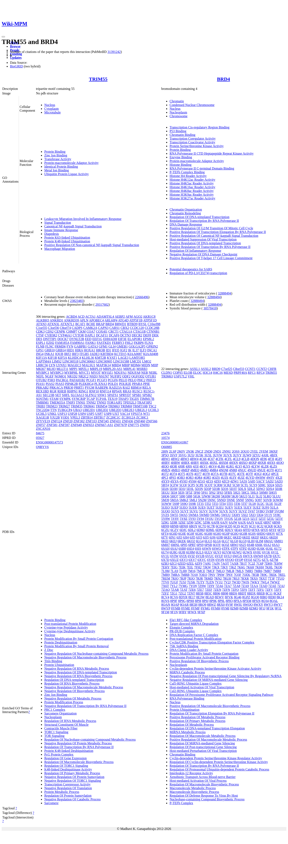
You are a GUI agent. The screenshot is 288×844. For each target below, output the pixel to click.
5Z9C (198, 522)
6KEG (264, 537)
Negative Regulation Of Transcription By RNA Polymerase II (85, 706)
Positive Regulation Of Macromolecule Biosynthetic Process (209, 706)
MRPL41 (129, 369)
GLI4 (112, 346)
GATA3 (93, 346)
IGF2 (123, 350)
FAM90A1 (77, 342)
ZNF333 (91, 421)
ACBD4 (71, 316)
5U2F (278, 504)
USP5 (90, 413)
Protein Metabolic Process (61, 792)
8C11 (269, 593)
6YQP (239, 560)
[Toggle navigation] (3, 36)
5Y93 (192, 518)
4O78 (206, 474)
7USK (191, 582)
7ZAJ (281, 586)
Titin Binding (53, 661)
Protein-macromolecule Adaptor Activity (71, 163)
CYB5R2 (51, 335)
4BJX (273, 455)
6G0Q (234, 533)
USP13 (62, 413)
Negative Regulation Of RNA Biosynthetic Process (78, 676)
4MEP (185, 470)
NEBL (153, 372)
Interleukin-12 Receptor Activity (191, 773)
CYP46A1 (65, 335)
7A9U (207, 563)
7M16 (191, 571)
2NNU (226, 451)
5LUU (276, 496)
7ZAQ (165, 589)
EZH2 (50, 342)
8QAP (175, 604)
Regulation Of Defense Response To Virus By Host (203, 795)
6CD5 (228, 526)
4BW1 (165, 459)
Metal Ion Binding (56, 170)
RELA (146, 387)
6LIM (259, 541)
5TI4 (222, 504)
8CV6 (174, 597)
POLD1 (113, 384)
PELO (132, 380)
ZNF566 (151, 421)
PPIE (146, 384)
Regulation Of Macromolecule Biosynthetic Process (79, 762)
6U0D (252, 548)
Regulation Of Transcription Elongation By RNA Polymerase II (211, 713)
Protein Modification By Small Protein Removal (76, 646)
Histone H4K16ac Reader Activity (192, 187)
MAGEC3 (74, 365)
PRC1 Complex (54, 709)
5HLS (254, 492)
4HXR (261, 462)
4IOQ (165, 466)
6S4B (250, 545)
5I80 (182, 496)
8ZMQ (253, 608)
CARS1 (114, 328)
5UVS (175, 511)
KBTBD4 (106, 354)
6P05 (183, 545)
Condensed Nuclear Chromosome (191, 105)
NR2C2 (83, 376)
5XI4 (260, 515)
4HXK (204, 462)
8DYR (183, 597)
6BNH (183, 526)
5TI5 (229, 504)
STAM (53, 399)
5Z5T (262, 518)
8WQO (248, 604)
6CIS (236, 526)
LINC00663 (87, 361)
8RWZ (211, 604)
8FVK (229, 597)
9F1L (278, 608)
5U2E (269, 504)
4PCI (164, 477)
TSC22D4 (42, 410)
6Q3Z (225, 545)
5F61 (204, 492)
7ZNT (191, 593)
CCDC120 (137, 328)
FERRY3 (118, 342)
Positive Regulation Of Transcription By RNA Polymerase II (209, 247)
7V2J (227, 582)
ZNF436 (127, 421)
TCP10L (101, 399)
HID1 (70, 350)
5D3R (216, 489)
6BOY (193, 526)
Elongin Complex (181, 627)
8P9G (181, 601)
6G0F (190, 533)
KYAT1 (112, 357)
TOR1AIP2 (114, 402)
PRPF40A (240, 372)
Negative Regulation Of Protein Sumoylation (74, 777)
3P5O (165, 455)
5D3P (207, 489)
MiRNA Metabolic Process (187, 732)
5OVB (267, 500)
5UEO (165, 507)
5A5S (243, 481)
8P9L (221, 601)
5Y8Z (183, 518)
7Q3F (237, 575)
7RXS (254, 578)
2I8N (164, 451)
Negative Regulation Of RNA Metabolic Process (76, 668)
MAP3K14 (103, 365)
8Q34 (265, 601)
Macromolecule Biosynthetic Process (194, 792)
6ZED (182, 563)
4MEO (175, 470)
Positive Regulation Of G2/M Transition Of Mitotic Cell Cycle (211, 228)
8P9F (173, 601)
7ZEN (217, 589)
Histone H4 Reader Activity (187, 176)
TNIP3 (70, 402)
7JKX (215, 567)
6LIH (251, 541)
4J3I (196, 466)
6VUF (219, 556)
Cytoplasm (51, 108)
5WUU (226, 515)
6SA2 (267, 545)
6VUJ (228, 556)
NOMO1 (60, 376)
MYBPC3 (56, 372)
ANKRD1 (56, 320)
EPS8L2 (148, 339)
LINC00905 (104, 361)
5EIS (181, 492)
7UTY (200, 582)
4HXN (233, 462)
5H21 (237, 492)
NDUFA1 (120, 372)
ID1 (108, 350)
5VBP (270, 511)
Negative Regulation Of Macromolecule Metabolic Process (83, 687)
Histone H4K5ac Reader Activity (191, 183)
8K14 (280, 597)
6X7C (277, 556)
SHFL (66, 395)
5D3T (233, 489)
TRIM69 (126, 406)
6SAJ (174, 548)
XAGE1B (42, 417)
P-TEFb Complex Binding (187, 172)
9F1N (174, 612)
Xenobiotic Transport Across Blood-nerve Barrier (202, 777)
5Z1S (246, 518)
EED (88, 339)
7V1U (219, 582)
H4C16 (218, 372)
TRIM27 (64, 406)
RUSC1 (137, 391)
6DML (210, 530)
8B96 (216, 593)
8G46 (237, 597)
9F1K (270, 608)
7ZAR (175, 589)
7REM (165, 578)
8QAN (165, 604)
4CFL (228, 459)
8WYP (165, 608)
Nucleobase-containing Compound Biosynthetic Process (206, 799)
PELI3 (123, 380)
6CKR (268, 526)
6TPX (226, 548)
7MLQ (220, 571)
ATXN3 (41, 324)
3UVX (227, 455)
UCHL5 (41, 413)
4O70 (270, 470)
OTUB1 (150, 376)
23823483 (76, 301)
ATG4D (123, 320)
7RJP (182, 578)
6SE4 (190, 548)
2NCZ (199, 451)
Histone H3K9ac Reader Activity (191, 194)
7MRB (185, 575)
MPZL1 (83, 369)
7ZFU (260, 589)
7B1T (243, 563)
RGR (53, 391)
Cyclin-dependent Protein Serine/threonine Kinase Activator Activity (215, 668)
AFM (129, 316)
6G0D (173, 533)
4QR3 (189, 477)
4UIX (224, 477)
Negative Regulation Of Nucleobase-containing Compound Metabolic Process (96, 653)
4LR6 (221, 466)
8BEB (261, 593)
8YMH (215, 608)
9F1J (262, 608)
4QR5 (207, 477)
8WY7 (278, 604)
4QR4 (198, 477)
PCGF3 (102, 380)
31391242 (114, 52)
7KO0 (278, 567)
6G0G (199, 533)
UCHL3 (153, 410)
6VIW (174, 556)
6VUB (200, 556)
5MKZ (184, 500)
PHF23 (151, 380)
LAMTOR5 (137, 357)
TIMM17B (147, 399)
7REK (272, 575)
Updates (16, 57)
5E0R (278, 489)
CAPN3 (103, 328)
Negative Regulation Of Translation (68, 788)
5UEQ (183, 507)
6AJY (250, 522)
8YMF (195, 608)
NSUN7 (104, 376)
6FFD (247, 530)
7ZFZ (165, 593)
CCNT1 (250, 369)
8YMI (225, 608)
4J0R (181, 466)
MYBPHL (71, 372)
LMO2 (146, 361)
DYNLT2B (76, 339)
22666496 (141, 297)
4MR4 (213, 470)
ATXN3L (53, 324)
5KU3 (243, 496)
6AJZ (259, 522)
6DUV (229, 530)
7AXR (234, 563)
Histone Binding (180, 164)
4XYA (174, 481)
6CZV (174, 530)
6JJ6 (212, 537)
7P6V (211, 575)
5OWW (166, 504)
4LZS (273, 466)
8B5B (199, 593)
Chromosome (178, 116)
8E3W (200, 597)
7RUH (227, 578)
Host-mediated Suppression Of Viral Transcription (202, 239)
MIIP (154, 365)
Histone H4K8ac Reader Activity (191, 191)
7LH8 (183, 571)
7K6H (250, 567)
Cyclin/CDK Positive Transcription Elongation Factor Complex (211, 642)
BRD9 (216, 369)
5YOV (218, 518)
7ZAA (254, 586)
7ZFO (235, 589)
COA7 (91, 331)
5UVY (233, 511)
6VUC (209, 556)
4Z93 (217, 481)
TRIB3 (40, 406)
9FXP (201, 612)
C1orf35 (41, 328)
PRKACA (56, 387)
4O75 (181, 474)
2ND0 (208, 451)
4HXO (243, 462)
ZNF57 (41, 425)
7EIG (174, 567)
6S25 (242, 545)
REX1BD (42, 391)
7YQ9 (193, 586)
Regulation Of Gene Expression (65, 758)
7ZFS (243, 589)
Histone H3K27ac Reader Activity (192, 198)
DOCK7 (62, 339)
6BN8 (276, 522)
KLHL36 (88, 357)
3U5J (190, 455)
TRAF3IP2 (144, 402)
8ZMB (243, 608)
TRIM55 (98, 79)
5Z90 (190, 522)
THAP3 (123, 399)
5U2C (261, 504)
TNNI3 (101, 402)
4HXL (214, 462)
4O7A (215, 474)
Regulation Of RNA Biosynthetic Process (72, 683)
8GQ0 (255, 597)
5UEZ (257, 507)
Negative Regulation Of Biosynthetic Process (74, 691)
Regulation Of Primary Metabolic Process (72, 773)
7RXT (263, 578)
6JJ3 (199, 537)
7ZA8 (236, 586)
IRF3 (75, 354)
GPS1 (40, 350)
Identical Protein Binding (61, 166)
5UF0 (265, 507)
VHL (191, 376)
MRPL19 (96, 369)
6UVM (226, 552)
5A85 (251, 481)
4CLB (245, 459)
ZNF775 (133, 425)
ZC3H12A (128, 417)
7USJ (182, 582)
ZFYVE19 (43, 421)
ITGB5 (84, 354)
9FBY (183, 612)
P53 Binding (177, 131)
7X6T (165, 586)
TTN (53, 410)
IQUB (59, 354)
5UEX (238, 507)
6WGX (237, 556)
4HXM (223, 462)
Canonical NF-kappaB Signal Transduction (73, 226)
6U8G (173, 552)
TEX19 (112, 399)
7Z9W (202, 586)
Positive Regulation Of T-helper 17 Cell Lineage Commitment (210, 258)
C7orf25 (226, 369)
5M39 (165, 500)
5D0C (262, 485)
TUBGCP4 (64, 410)
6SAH (165, 548)
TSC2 (152, 406)
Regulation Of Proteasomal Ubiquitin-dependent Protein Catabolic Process (219, 769)
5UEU (219, 507)
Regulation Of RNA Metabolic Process (70, 721)
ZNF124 (56, 421)
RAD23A (115, 387)
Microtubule (52, 112)
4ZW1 (234, 481)
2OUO (244, 451)
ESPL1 (40, 342)
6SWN (206, 548)
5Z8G (165, 522)
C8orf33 (238, 369)
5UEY (247, 507)
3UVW (217, 455)
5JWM (206, 496)
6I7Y (164, 537)
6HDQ (261, 533)
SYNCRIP (79, 399)
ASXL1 (195, 369)
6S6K (259, 545)
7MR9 (165, 575)
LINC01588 (121, 361)
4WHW (260, 477)
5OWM (278, 500)
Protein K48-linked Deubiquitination (68, 750)
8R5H (193, 604)
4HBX (185, 462)
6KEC (228, 537)
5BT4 (165, 485)
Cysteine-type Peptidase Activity (66, 627)
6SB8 (182, 548)
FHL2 (129, 342)
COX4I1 (102, 331)
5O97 (258, 500)
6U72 (278, 548)
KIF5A (62, 357)
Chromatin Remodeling (185, 213)
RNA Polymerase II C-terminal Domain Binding (201, 168)
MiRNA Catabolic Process (187, 672)
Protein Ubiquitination (59, 665)
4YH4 (192, 481)
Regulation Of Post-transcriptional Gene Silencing (203, 747)
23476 (165, 433)
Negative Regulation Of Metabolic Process (72, 698)
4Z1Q (201, 481)
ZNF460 (139, 421)
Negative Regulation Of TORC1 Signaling (72, 780)
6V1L (275, 552)
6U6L (269, 548)
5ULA (274, 507)
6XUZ (174, 560)
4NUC (242, 470)
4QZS (216, 477)
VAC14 (125, 413)
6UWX (247, 552)
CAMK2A (90, 328)
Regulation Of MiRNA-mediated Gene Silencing (202, 743)
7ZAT (183, 589)
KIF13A (41, 357)
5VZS (165, 515)
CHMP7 (71, 331)
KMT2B (100, 357)
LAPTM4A (43, 361)
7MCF (210, 571)
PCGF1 (91, 380)
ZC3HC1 (142, 417)
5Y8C (277, 515)
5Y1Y (268, 515)
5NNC (211, 500)
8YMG (205, 608)
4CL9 (236, 459)
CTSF (40, 335)
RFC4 (261, 372)
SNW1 (101, 395)
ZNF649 (76, 425)
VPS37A (136, 413)
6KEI (164, 541)
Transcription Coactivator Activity (192, 142)
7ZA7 (228, 586)
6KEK (182, 541)
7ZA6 (219, 586)
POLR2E (125, 384)
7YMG (183, 586)
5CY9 (253, 485)
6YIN (210, 560)
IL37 (135, 350)
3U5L (208, 455)
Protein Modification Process (63, 702)
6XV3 (183, 560)
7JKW (207, 567)
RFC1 (252, 372)
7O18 (194, 575)
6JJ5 (206, 537)
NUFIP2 (115, 376)
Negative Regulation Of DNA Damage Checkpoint (203, 254)
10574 (165, 438)
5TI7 (244, 504)
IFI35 (115, 350)
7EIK (182, 567)
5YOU (209, 518)
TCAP (90, 399)
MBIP (126, 365)
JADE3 (95, 354)
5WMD (204, 515)
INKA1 (49, 354)
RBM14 (136, 387)
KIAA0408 (150, 354)
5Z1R (237, 518)
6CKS (278, 526)
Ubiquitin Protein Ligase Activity (66, 174)
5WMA (193, 515)
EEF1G (97, 339)
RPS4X (117, 391)
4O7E (241, 474)
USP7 (99, 413)
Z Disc (48, 650)
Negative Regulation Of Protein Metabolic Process (78, 743)
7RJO (174, 578)
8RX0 (221, 604)
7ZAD (263, 586)
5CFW (174, 485)
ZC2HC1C (113, 417)
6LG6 (217, 541)
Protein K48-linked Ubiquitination (67, 241)
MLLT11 (62, 369)
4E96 (263, 459)
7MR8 (277, 571)
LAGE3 (123, 357)
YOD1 (65, 417)
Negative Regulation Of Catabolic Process (72, 799)
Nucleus (49, 105)
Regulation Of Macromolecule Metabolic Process (202, 736)
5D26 (165, 489)
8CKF (277, 593)
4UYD (249, 477)
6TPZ (243, 548)
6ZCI (173, 563)
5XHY (236, 515)
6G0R (243, 533)
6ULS (200, 552)
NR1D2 (72, 376)
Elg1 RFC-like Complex (185, 620)
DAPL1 (90, 335)
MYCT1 (84, 372)
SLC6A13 (77, 395)
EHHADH (110, 339)
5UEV (229, 507)
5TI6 (237, 504)
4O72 (165, 474)
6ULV (208, 552)
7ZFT (251, 589)
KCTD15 (120, 354)
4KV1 (203, 466)
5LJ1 (251, 496)
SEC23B (48, 395)
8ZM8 (234, 608)
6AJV (224, 522)
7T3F (271, 578)
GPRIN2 (152, 346)
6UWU (237, 552)
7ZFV (269, 589)
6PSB (208, 545)
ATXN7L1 (67, 324)
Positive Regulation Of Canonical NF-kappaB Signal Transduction (213, 235)
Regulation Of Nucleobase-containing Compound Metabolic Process (90, 739)
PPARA (137, 384)
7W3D (236, 582)
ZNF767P (120, 425)
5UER (193, 507)
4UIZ (241, 477)
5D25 (278, 485)
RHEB (61, 391)
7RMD (208, 578)
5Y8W (165, 518)
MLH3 (51, 369)
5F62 (212, 492)
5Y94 (200, 518)
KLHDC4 (74, 357)
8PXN (256, 601)
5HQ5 (273, 492)
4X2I (278, 477)
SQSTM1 (42, 399)
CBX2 (125, 328)
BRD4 (223, 79)
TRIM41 (89, 406)
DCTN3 (125, 335)
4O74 (173, 474)
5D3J (181, 489)
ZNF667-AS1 (104, 425)
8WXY (258, 604)
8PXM (246, 601)
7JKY (224, 567)
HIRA (79, 350)
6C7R (211, 526)
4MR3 (204, 470)
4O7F (249, 474)
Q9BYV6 (42, 447)
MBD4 (116, 365)
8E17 (191, 597)
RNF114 (105, 391)
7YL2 (174, 586)
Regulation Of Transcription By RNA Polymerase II (204, 220)
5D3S (224, 489)
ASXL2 (206, 369)
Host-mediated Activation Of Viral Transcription (201, 687)
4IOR (173, 466)
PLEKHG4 (86, 384)
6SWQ (216, 548)
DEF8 (147, 335)
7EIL (190, 567)
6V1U (165, 556)
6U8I (181, 552)
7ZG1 (173, 593)
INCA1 (152, 350)
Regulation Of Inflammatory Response (195, 250)
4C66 (203, 459)
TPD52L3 (129, 402)
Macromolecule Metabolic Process (192, 788)
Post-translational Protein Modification (70, 623)
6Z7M (274, 560)
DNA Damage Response (185, 224)
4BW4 (194, 459)
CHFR (272, 369)
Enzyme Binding (180, 157)
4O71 (278, 470)
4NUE (261, 470)
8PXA (238, 601)
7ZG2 (182, 593)
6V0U (257, 552)
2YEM (263, 451)
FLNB (40, 346)
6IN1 (172, 537)
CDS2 (50, 331)
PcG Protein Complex (58, 754)
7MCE (200, 571)
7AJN (216, 563)
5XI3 (252, 515)
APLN (84, 320)
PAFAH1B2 (77, 380)
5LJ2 (259, 496)
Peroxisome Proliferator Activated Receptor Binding (204, 657)
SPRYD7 (125, 395)
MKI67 (41, 369)
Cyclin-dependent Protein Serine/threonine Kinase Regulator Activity (215, 758)
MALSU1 (88, 365)
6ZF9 (198, 563)
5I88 (189, 496)
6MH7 (165, 545)
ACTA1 (90, 316)
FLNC (49, 346)
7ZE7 (200, 589)
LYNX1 (61, 365)
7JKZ (232, 567)
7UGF (174, 582)
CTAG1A (126, 331)
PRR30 (68, 387)
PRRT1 (79, 387)
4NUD (251, 470)
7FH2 (197, 567)
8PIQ (229, 601)
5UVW (213, 511)
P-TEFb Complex (181, 803)
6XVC (202, 560)
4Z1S (209, 481)
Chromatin (176, 101)
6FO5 (264, 530)
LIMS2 (57, 361)
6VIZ (191, 556)
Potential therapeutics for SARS (190, 269)
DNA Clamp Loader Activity (188, 650)
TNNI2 (91, 402)
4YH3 (183, 481)
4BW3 (184, 459)
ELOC (197, 372)
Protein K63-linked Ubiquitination (67, 237)
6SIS (198, 548)
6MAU (268, 541)
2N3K (190, 451)
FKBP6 (139, 342)
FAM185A (62, 342)
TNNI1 (80, 402)
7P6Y (229, 575)
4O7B (223, 474)
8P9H (190, 601)
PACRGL (62, 380)
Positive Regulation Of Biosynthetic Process (199, 661)
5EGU (165, 492)
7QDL (246, 575)
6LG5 (208, 541)
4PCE (275, 474)
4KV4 (212, 466)
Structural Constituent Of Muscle (66, 724)
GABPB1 (80, 346)
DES (39, 339)
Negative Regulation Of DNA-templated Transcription (80, 672)
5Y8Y (175, 518)
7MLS (239, 571)
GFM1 (103, 346)
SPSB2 (147, 395)
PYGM (89, 387)
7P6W (220, 575)
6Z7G (257, 560)
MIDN (145, 365)
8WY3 (268, 604)
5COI (183, 485)
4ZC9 (225, 481)
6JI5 (192, 537)
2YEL (254, 451)
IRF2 (67, 354)
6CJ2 (260, 526)
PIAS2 (50, 384)
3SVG (182, 455)
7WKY (255, 582)
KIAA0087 (134, 354)
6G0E (182, 533)
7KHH (259, 567)
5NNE (231, 500)
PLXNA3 (100, 384)
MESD (228, 372)
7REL (282, 575)
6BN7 (267, 522)
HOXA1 (89, 350)
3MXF (273, 451)
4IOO (280, 462)
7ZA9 (245, 586)
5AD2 (270, 481)
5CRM (218, 485)
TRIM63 (114, 406)
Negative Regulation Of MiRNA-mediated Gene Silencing (208, 680)
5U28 (252, 504)
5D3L (190, 489)
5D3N (199, 489)
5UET (210, 507)
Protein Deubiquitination (60, 642)
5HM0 (263, 492)
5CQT (208, 485)
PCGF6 (113, 380)
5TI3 (215, 504)
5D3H (173, 489)
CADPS (77, 328)
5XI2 (244, 515)
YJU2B (55, 417)
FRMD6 (60, 346)
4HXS (271, 462)
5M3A (174, 500)
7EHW (278, 563)
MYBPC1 (42, 372)
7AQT (225, 563)
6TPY (235, 548)
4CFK (219, 459)
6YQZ (248, 560)
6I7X (279, 533)
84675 (40, 433)
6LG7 (225, 541)
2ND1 (217, 451)
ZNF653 (88, 425)
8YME (185, 608)
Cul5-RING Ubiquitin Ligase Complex (195, 683)
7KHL (269, 567)
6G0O (217, 533)
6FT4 (164, 533)
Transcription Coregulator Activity (192, 138)
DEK (155, 335)
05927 (40, 438)
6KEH (273, 537)
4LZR (265, 466)
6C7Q (202, 526)
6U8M (190, 552)
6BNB (174, 526)
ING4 (39, 354)
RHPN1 (72, 391)
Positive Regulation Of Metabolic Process (197, 717)
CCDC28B (152, 328)
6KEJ (173, 541)
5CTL (244, 485)
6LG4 (200, 541)
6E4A (238, 530)
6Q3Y (217, 545)
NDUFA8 (133, 372)
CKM (82, 331)
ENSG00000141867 (174, 442)
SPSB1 (136, 395)
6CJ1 (252, 526)
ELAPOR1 (134, 339)
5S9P (175, 504)
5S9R (192, 504)
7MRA (175, 575)
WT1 (146, 413)
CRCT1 (113, 331)
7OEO (203, 575)
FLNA (149, 342)
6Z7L (265, 560)
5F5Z (189, 492)
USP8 (107, 413)
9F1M (165, 612)
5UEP (174, 507)
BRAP (100, 324)
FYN (70, 346)
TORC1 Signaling (56, 732)
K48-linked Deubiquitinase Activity (68, 769)
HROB (100, 350)
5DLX (242, 489)
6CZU (165, 530)
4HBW (175, 462)
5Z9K (206, 522)
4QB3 (181, 477)
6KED (237, 537)
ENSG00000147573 (49, 442)
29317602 (102, 304)
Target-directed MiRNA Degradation (194, 623)
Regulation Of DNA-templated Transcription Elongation (207, 728)
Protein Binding (55, 151)
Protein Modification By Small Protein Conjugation (78, 638)
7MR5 (249, 571)
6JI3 (179, 537)
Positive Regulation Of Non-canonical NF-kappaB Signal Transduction (91, 245)
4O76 (189, 474)
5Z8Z (182, 522)
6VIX (183, 556)
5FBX (228, 492)
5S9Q (184, 504)
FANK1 (90, 342)
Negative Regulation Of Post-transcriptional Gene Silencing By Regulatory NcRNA (225, 676)
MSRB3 (141, 369)
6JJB (219, 537)
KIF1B (52, 357)
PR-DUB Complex (182, 631)
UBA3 (77, 410)
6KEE (246, 537)
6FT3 (281, 530)
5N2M (202, 500)
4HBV (165, 462)
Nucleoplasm (178, 112)
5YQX (228, 518)
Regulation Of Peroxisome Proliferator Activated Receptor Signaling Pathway (221, 694)
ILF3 (143, 350)
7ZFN (226, 589)
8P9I (198, 601)
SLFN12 (90, 395)
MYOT (96, 372)
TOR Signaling (54, 736)
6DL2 (192, 530)
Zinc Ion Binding (55, 155)
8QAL (273, 601)
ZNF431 (115, 421)
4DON (254, 459)
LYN (52, 365)
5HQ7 (174, 496)
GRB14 (61, 350)
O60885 (166, 447)
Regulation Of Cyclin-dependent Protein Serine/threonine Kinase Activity (218, 762)
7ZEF (208, 589)
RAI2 (126, 387)
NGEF (49, 376)
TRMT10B (140, 406)
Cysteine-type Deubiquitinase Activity (69, 631)
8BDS (233, 593)
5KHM (225, 496)
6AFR (215, 522)
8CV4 (165, 597)
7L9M (165, 571)
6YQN (219, 560)
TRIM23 (52, 406)
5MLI (193, 500)
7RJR (199, 578)
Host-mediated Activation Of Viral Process (197, 780)
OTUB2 (41, 380)
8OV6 (165, 601)
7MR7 (267, 571)
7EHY (165, 567)
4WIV (270, 477)
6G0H (208, 533)
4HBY (194, 462)
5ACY (260, 481)
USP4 (82, 413)
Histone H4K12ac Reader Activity (192, 179)
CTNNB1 (153, 331)
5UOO (165, 511)
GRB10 (49, 350)
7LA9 (174, 571)
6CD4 (220, 526)
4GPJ (278, 459)
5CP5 (191, 485)
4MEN (165, 470)
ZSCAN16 (43, 428)
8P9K (213, 601)
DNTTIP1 (50, 339)
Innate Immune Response (61, 230)
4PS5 (172, 477)
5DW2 (260, 489)
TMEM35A (57, 402)
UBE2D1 (89, 410)
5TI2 (208, 504)
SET (58, 395)
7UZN (209, 582)
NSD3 (93, 376)
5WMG (215, 515)
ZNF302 (79, 421)
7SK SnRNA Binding (183, 646)
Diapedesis (51, 234)
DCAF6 (114, 335)
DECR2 (137, 335)
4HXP (252, 462)
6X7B (268, 556)
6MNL (175, 545)
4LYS (246, 466)
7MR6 (258, 571)
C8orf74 (65, 328)
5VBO (260, 511)
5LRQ (267, 496)
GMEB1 (122, 346)
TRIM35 (77, 406)
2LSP (172, 451)
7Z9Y (211, 586)
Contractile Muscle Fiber (61, 728)
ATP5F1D (150, 320)
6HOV (270, 533)
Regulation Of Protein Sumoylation (67, 795)
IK (130, 350)
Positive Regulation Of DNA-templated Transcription (205, 243)
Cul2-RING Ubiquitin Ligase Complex (195, 691)
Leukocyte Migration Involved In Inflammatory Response (82, 219)
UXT (115, 413)
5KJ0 (234, 496)
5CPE (199, 485)
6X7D (165, 560)
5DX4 (270, 489)
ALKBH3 (42, 320)
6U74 (165, 552)
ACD (81, 316)
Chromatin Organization (185, 209)
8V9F (229, 604)
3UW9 (246, 455)
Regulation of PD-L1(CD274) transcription (198, 273)
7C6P (259, 563)
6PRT (192, 545)
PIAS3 (59, 384)
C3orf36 (53, 328)
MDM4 (136, 365)
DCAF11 (102, 335)
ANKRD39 (71, 320)
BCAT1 (80, 324)
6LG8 (234, 541)
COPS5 (178, 372)
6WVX (248, 556)
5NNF (240, 500)
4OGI (257, 474)
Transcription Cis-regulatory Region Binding (199, 127)
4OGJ (266, 474)
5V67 (251, 511)
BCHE (90, 324)
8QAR (184, 604)
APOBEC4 (96, 320)
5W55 (174, 515)
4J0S (188, 466)
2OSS (236, 451)
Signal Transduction (57, 222)
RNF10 (94, 391)
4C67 (211, 459)
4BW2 (175, 459)
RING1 (83, 391)
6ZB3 (165, 563)
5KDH (215, 496)
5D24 (270, 485)
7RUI (236, 578)
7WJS (245, 582)
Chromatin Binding (182, 135)
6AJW (233, 522)
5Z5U (270, 518)
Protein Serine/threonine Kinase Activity (196, 146)
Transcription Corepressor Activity (67, 784)
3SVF (173, 455)
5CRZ (227, 485)
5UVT (184, 511)
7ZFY (278, 589)
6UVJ (217, 552)
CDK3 (40, 331)
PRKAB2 (42, 387)
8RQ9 (202, 604)
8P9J (205, 601)
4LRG (230, 466)
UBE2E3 (128, 410)
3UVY (237, 455)
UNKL (52, 413)
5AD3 (278, 481)
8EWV (219, 597)
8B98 (224, 593)
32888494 (224, 293)
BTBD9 (132, 324)
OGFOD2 (137, 376)
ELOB (188, 372)
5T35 (200, 504)
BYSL (142, 324)
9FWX (192, 612)
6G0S (252, 533)
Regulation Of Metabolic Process (191, 724)
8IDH (272, 597)
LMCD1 (135, 361)
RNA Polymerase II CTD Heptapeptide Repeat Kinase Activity (211, 153)
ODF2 (126, 376)
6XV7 (193, 560)
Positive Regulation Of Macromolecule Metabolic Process (208, 739)
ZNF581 (52, 425)
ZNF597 (64, 425)
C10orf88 (154, 324)
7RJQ (191, 578)
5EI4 (174, 492)
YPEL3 (75, 417)
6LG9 (242, 541)
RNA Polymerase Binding (186, 698)
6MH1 (278, 541)
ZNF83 (145, 425)
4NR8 (233, 470)
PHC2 (141, 380)
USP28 (72, 413)
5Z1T (254, 518)
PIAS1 (40, 384)
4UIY (233, 477)
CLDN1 (166, 372)
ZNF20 (68, 421)
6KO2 (191, 541)
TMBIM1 (42, 402)
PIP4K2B (71, 384)
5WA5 (183, 515)
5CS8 (236, 485)
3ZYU (256, 455)
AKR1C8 (149, 316)
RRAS (127, 391)
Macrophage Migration (59, 248)
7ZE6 (192, 589)
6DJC (183, 530)
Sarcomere (51, 803)
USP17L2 (180, 376)
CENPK (59, 331)
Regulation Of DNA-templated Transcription (199, 217)
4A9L (265, 455)
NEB (144, 372)
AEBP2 (120, 316)
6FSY (273, 530)
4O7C (232, 474)
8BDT (242, 593)
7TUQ (280, 578)
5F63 (219, 492)
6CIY (244, 526)
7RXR (244, 578)
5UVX (223, 511)
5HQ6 (165, 496)
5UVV (203, 511)
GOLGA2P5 (137, 346)
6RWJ (234, 545)
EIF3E (122, 339)
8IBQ (263, 597)
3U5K (199, 455)
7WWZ (275, 582)
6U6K (261, 548)
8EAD (209, 597)
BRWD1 (120, 324)
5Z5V (279, 518)
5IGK (196, 496)
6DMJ (201, 530)
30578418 (210, 308)
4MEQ (194, 470)
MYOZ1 (107, 372)
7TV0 (165, 582)
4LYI (238, 466)
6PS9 (200, 545)
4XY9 (165, 481)
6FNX (255, 530)
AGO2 (137, 316)
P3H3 (51, 380)
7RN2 (218, 578)
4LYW (255, 466)
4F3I (271, 459)
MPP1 (73, 369)
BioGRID (16, 66)
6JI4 (186, 537)
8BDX (251, 593)
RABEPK (101, 387)
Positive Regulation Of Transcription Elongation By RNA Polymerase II (217, 232)
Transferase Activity (57, 159)
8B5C (208, 593)
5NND (221, 500)
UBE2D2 (102, 410)
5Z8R (173, 522)
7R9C (264, 575)
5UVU (193, 511)
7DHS (268, 563)
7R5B (255, 575)
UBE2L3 (141, 410)
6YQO (229, 560)
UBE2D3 (115, 410)
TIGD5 (134, 399)
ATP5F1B (135, 320)
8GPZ (246, 597)
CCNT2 (261, 369)
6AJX (242, 522)
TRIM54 (101, 406)
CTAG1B (139, 331)
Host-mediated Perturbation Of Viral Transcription (203, 750)
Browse (15, 46)
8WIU (238, 604)
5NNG (249, 500)
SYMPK (65, 399)
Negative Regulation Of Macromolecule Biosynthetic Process (85, 657)
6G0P (226, 533)
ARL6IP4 (110, 320)
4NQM (223, 470)
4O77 (198, 474)
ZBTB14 (87, 417)
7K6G (241, 567)
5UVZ (242, 511)
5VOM (279, 511)
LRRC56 (42, 365)
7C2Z (251, 563)
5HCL (245, 492)
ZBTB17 (99, 417)
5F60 (196, 492)
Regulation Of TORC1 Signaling (66, 765)
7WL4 (264, 582)
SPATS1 (112, 395)
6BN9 (165, 526)
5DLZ (251, 489)
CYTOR (78, 335)
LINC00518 (70, 361)
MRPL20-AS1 (112, 369)
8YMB (175, 608)
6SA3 (275, 545)
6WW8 (258, 556)
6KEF (255, 537)
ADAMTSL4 (105, 316)
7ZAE (272, 586)
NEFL (40, 376)
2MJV (181, 451)
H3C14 (207, 372)
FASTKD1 (104, 342)
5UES (202, 507)
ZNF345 (103, 421)
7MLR (229, 571)
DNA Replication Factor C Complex (193, 635)
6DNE (219, 530)
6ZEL (190, 563)
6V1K (266, 552)
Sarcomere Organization (60, 713)
